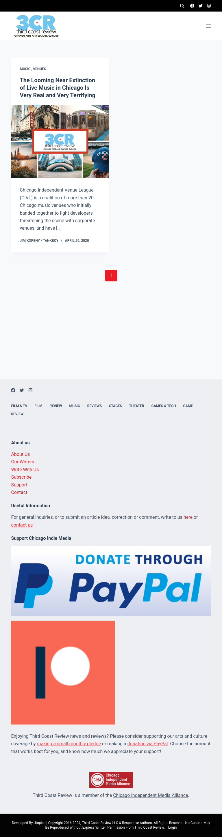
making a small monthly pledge (69, 743)
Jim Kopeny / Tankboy (39, 241)
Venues (39, 69)
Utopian (39, 823)
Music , (26, 69)
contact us (22, 525)
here (188, 517)
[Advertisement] (111, 339)
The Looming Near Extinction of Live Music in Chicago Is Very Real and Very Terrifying (57, 88)
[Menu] (208, 26)
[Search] (182, 6)
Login (172, 827)
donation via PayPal (147, 743)
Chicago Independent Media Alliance (150, 795)
